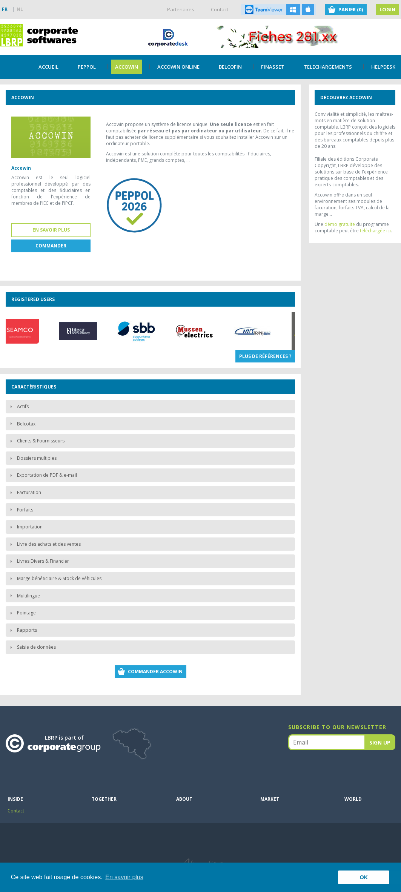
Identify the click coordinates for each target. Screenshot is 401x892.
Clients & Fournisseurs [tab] (36, 441)
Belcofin (230, 66)
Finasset (272, 66)
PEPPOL (87, 66)
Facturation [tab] (24, 492)
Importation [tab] (25, 527)
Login (387, 9)
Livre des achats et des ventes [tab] (44, 544)
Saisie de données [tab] (32, 647)
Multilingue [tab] (24, 596)
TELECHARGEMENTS (328, 66)
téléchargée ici (375, 230)
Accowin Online (178, 66)
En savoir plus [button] (124, 877)
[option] (82, 331)
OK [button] (364, 877)
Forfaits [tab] (20, 510)
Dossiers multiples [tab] (32, 458)
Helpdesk (383, 66)
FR (5, 9)
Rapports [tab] (22, 630)
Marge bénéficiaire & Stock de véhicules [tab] (54, 578)
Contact (219, 9)
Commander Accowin (155, 671)
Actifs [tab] (18, 406)
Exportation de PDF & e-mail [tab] (42, 475)
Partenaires (180, 9)
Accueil (48, 66)
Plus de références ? (265, 356)
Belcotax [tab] (21, 424)
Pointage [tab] (22, 613)
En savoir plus (51, 230)
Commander (50, 246)
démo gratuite (339, 224)
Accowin (126, 66)
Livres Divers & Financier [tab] (38, 561)
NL (20, 9)
